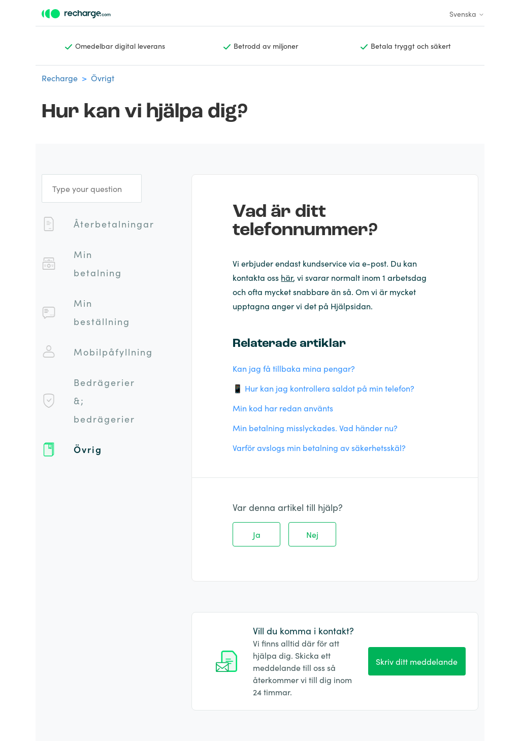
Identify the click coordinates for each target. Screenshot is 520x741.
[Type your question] (92, 188)
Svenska (466, 14)
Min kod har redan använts (283, 407)
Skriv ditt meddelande (417, 661)
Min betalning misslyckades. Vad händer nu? (315, 427)
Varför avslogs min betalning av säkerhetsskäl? (319, 447)
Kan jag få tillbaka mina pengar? (294, 368)
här (287, 277)
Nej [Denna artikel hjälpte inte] (312, 534)
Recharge (60, 77)
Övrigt (102, 77)
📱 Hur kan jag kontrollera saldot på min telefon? (323, 388)
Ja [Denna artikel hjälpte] (257, 534)
